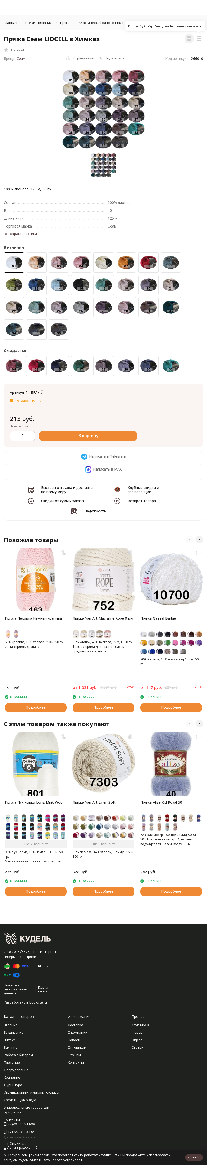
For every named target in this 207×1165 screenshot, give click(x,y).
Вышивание (13, 1032)
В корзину (88, 436)
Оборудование (16, 1069)
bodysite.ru (38, 1002)
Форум (137, 1032)
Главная (10, 22)
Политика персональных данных (16, 989)
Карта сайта (43, 989)
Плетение (12, 1062)
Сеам (21, 58)
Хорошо (194, 1157)
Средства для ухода (20, 1099)
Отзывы (74, 1055)
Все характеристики (20, 233)
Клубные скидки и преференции (143, 489)
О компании (77, 1032)
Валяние (11, 1047)
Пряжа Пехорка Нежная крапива (33, 618)
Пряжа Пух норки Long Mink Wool (34, 802)
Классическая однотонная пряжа (106, 22)
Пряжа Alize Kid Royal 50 (161, 802)
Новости (74, 1040)
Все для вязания (38, 22)
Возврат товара (142, 500)
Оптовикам (77, 1047)
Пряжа (65, 22)
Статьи (137, 1047)
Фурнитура (13, 1084)
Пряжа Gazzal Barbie (158, 618)
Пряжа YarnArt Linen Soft (94, 802)
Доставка (75, 1025)
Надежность (95, 511)
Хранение (12, 1077)
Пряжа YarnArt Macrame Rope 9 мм (103, 618)
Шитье (9, 1040)
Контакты (76, 1062)
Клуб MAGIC (141, 1025)
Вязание (11, 1025)
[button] (190, 539)
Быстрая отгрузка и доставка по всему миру (67, 489)
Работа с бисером (18, 1055)
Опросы (138, 1040)
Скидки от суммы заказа (62, 500)
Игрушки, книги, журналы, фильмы (31, 1092)
